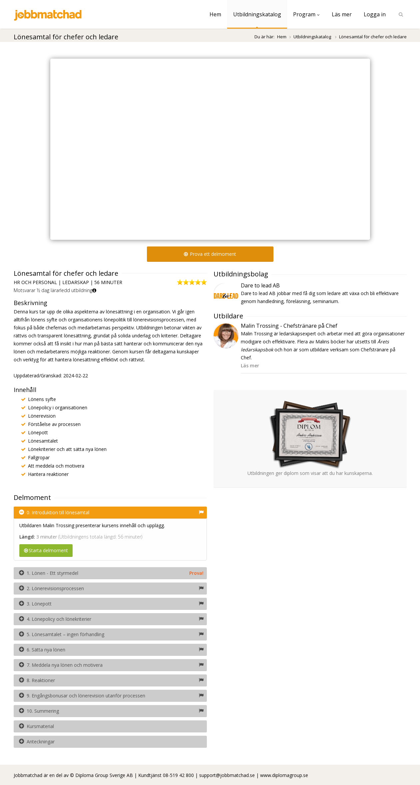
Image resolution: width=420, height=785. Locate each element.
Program (306, 14)
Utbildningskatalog (257, 14)
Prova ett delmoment (210, 254)
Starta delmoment (46, 550)
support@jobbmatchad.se (227, 775)
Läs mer (342, 14)
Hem (215, 14)
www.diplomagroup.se (284, 775)
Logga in (375, 14)
